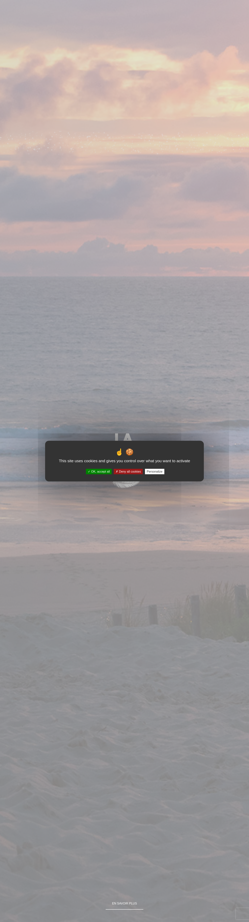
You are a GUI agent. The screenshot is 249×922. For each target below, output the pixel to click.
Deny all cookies (128, 471)
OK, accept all (99, 471)
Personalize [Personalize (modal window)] (154, 471)
